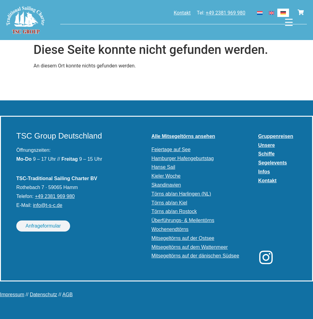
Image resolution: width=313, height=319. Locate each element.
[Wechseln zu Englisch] (271, 13)
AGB (67, 294)
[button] (13, 305)
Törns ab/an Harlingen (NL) (181, 193)
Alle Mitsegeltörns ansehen (183, 136)
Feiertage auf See (170, 149)
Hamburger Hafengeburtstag (182, 158)
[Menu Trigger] (288, 22)
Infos (264, 171)
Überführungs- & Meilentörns (182, 220)
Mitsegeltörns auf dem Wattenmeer (189, 247)
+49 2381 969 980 (225, 13)
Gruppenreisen (275, 136)
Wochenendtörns (169, 229)
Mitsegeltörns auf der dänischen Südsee (195, 255)
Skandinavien (166, 185)
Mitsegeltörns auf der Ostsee (182, 238)
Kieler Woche (165, 176)
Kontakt (182, 13)
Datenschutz (43, 294)
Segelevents (272, 162)
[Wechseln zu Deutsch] (283, 13)
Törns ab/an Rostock (174, 211)
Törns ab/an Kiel (169, 202)
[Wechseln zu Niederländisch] (260, 13)
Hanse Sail (163, 167)
